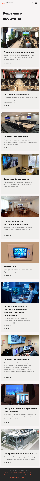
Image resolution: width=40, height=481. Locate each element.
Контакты (25, 477)
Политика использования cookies (15, 475)
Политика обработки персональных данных (19, 473)
